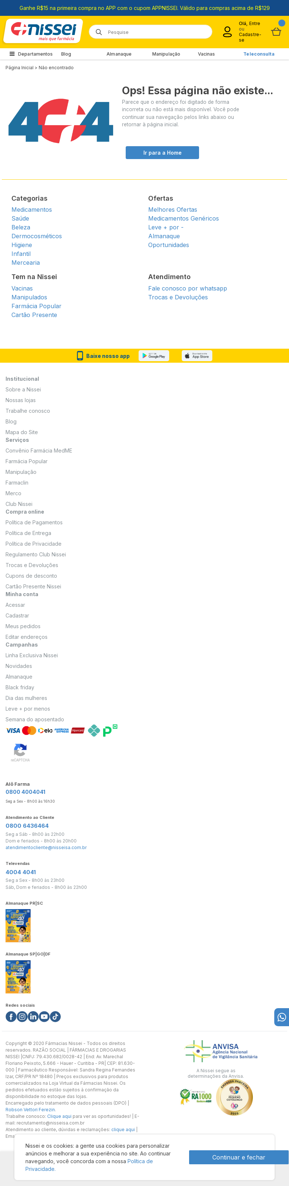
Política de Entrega (28, 533)
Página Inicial (20, 67)
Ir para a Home (162, 152)
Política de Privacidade (34, 544)
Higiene (21, 245)
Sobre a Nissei (23, 389)
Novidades (19, 666)
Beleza (20, 227)
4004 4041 (21, 872)
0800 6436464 (27, 825)
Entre (255, 23)
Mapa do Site (22, 432)
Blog (66, 54)
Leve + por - (166, 227)
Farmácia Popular (36, 306)
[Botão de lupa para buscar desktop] (96, 29)
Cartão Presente (34, 315)
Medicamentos (31, 209)
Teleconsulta (258, 54)
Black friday (20, 687)
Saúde (20, 218)
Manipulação (166, 54)
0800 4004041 (25, 792)
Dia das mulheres (26, 698)
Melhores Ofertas (172, 209)
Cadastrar (17, 615)
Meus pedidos (23, 626)
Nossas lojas (21, 400)
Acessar (15, 605)
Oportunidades (168, 245)
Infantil (21, 253)
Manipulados (29, 297)
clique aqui (123, 1129)
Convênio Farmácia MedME (39, 450)
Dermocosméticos (36, 236)
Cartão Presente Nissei (33, 586)
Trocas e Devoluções (178, 297)
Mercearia (25, 262)
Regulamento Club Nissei (36, 554)
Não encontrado (56, 67)
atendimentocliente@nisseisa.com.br (46, 847)
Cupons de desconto (31, 576)
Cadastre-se (250, 37)
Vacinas (206, 54)
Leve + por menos (28, 708)
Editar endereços (27, 637)
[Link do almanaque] (18, 924)
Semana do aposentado (35, 719)
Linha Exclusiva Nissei (32, 655)
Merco (13, 493)
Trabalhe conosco (28, 411)
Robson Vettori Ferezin (30, 1109)
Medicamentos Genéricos (183, 218)
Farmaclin (17, 482)
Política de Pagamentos (34, 522)
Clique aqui (59, 1116)
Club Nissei (19, 504)
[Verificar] (20, 751)
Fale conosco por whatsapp (187, 288)
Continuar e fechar (238, 1157)
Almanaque (119, 54)
